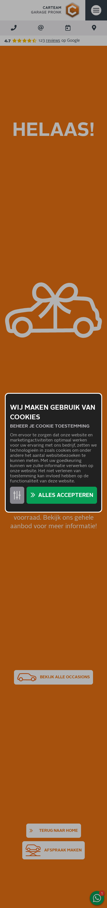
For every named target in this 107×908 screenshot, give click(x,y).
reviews (53, 41)
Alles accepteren (65, 495)
